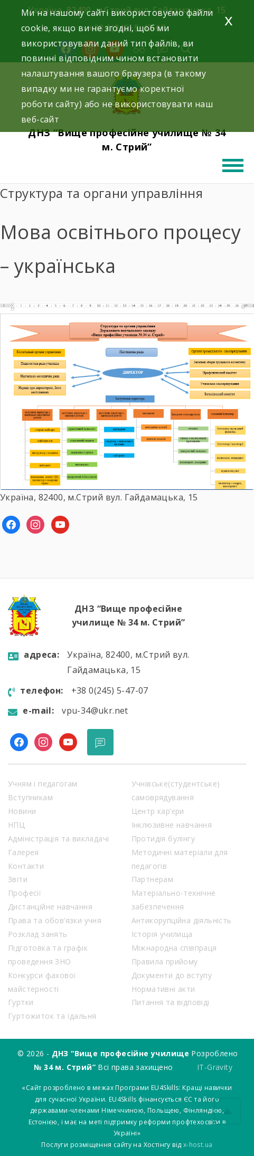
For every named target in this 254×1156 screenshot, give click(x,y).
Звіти (17, 879)
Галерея (23, 852)
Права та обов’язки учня (54, 920)
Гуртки (20, 1002)
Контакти (26, 866)
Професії (24, 893)
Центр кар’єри (157, 811)
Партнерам (152, 879)
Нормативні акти (163, 989)
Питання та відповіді (170, 1002)
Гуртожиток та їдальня (52, 1016)
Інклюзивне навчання (171, 825)
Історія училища (162, 934)
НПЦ (16, 825)
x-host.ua (198, 1144)
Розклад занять (38, 934)
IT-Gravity (214, 1067)
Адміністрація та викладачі (58, 838)
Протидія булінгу (163, 838)
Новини (22, 811)
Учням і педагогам (43, 784)
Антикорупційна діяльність (181, 920)
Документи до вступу (171, 975)
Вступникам (30, 797)
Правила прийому (164, 961)
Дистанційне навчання (50, 907)
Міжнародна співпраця (174, 948)
